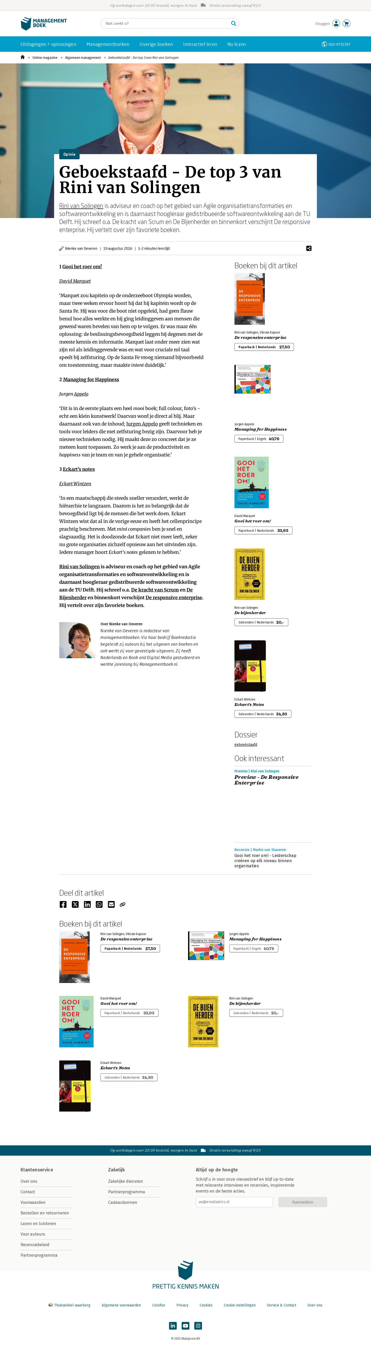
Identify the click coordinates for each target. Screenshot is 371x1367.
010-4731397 (339, 44)
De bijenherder (250, 612)
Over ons (29, 1181)
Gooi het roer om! (82, 267)
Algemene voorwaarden (121, 1305)
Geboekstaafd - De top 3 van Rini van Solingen (143, 58)
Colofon (158, 1305)
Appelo (81, 394)
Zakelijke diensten (125, 1181)
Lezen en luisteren (38, 1223)
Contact (28, 1191)
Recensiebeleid (35, 1244)
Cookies (206, 1305)
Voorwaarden (33, 1202)
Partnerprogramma (39, 1255)
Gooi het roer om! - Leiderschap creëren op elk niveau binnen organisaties (265, 860)
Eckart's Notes (249, 704)
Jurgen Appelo (142, 424)
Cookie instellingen (240, 1305)
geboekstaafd (245, 745)
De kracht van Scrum (155, 590)
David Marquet (75, 281)
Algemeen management (83, 58)
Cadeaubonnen (122, 1202)
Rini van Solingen (81, 205)
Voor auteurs (33, 1234)
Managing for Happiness (91, 379)
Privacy (182, 1305)
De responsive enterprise (174, 598)
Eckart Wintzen (75, 484)
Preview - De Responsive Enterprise (266, 780)
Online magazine (44, 58)
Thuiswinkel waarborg (70, 1305)
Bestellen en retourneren (45, 1213)
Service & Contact (281, 1305)
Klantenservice (37, 1170)
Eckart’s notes (79, 469)
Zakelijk (116, 1170)
